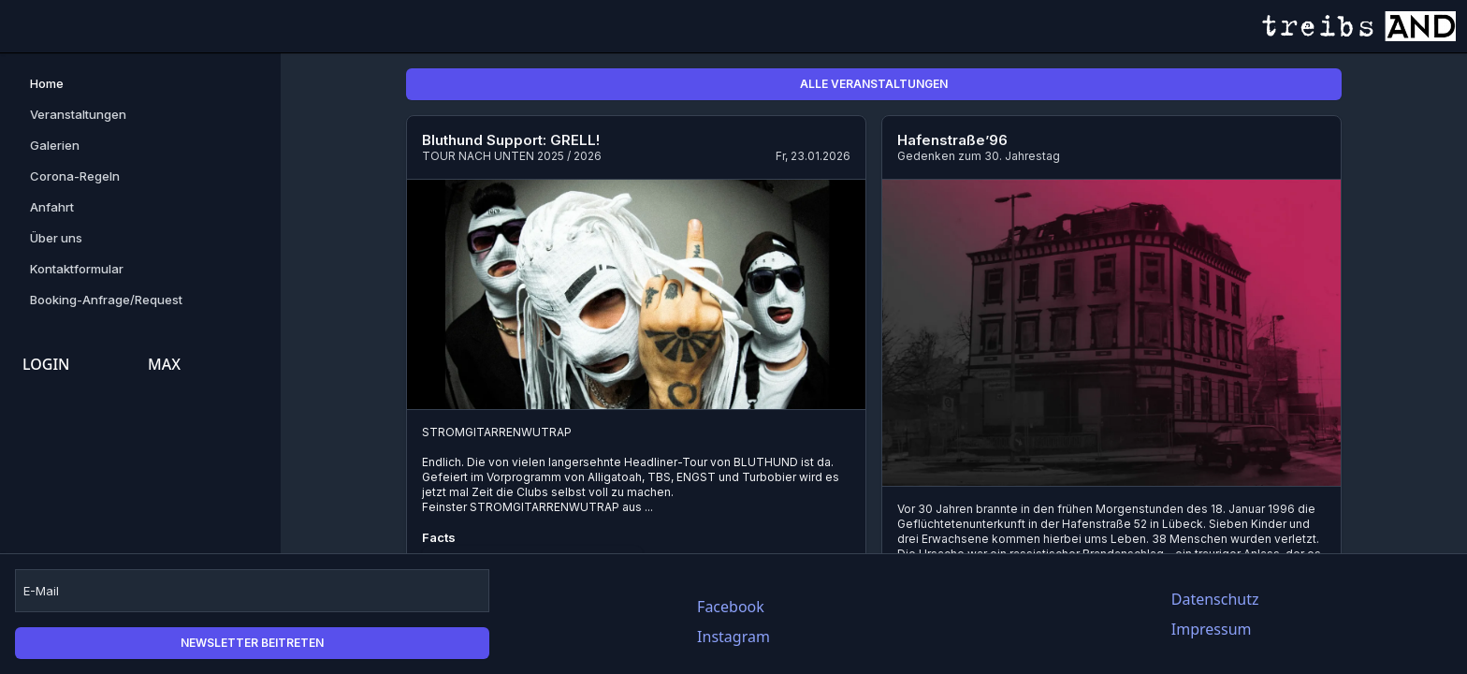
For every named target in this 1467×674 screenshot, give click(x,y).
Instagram (733, 636)
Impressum (1211, 629)
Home (47, 83)
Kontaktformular (76, 268)
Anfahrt (52, 206)
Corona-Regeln (75, 175)
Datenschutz (1215, 599)
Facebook (730, 606)
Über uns (56, 237)
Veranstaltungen (78, 114)
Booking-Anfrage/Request (106, 299)
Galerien (55, 145)
